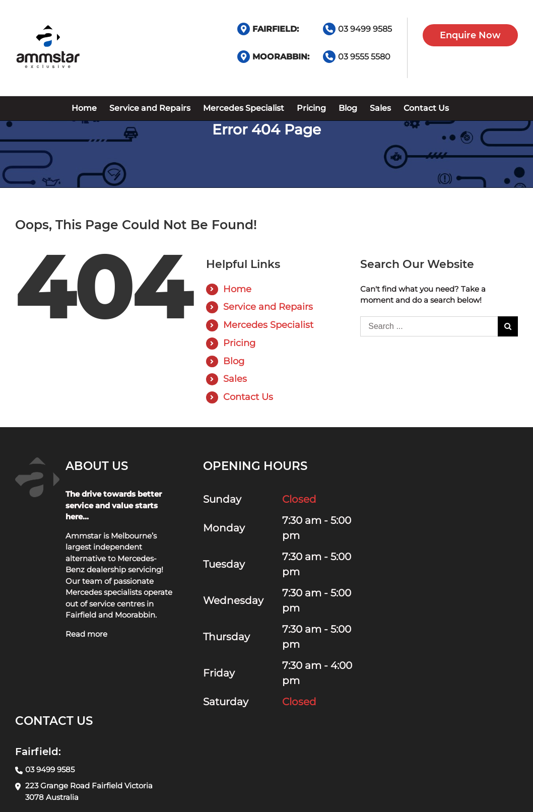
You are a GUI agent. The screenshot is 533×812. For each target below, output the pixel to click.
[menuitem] (84, 108)
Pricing (239, 343)
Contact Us (248, 396)
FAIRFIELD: (275, 29)
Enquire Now (470, 35)
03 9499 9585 (365, 29)
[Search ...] (429, 326)
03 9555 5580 (364, 56)
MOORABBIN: (280, 56)
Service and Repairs (268, 306)
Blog (233, 361)
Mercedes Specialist (268, 324)
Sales (235, 378)
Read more (86, 634)
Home (237, 289)
